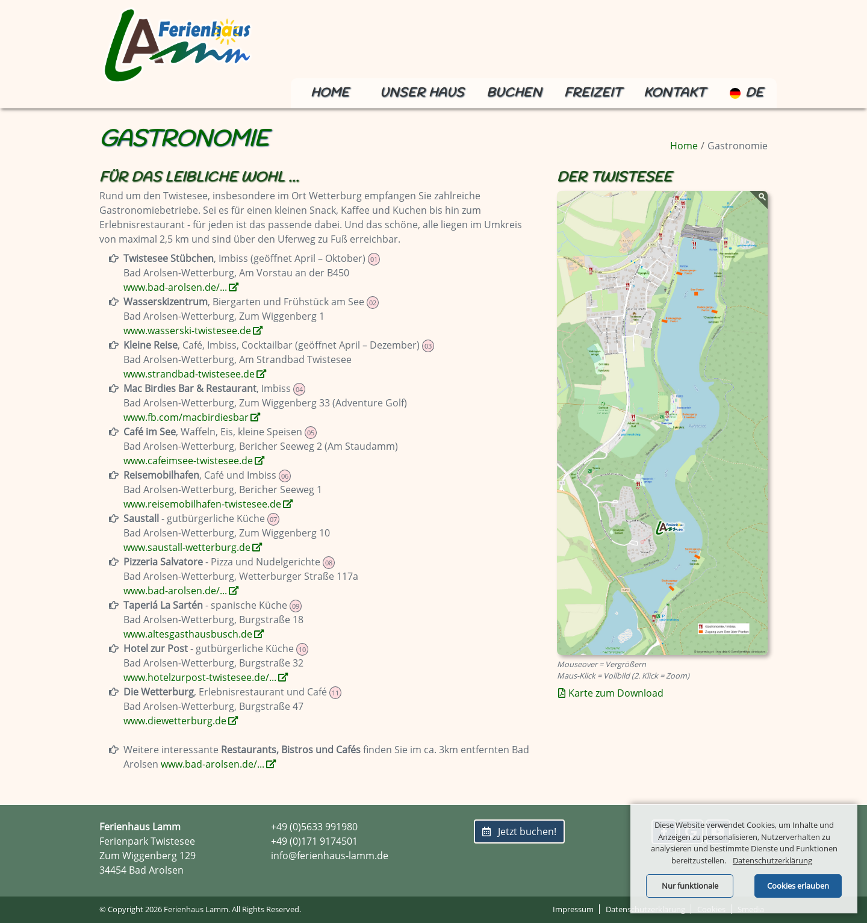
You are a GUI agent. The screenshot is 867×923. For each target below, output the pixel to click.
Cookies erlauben (798, 885)
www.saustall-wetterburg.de (186, 547)
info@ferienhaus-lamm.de (329, 855)
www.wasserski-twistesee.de (187, 330)
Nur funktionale (690, 885)
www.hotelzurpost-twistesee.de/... (199, 677)
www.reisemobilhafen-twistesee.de (202, 504)
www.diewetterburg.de (174, 720)
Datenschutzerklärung (772, 860)
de (746, 93)
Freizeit (593, 93)
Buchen (514, 93)
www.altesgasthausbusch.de (187, 634)
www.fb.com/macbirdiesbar (186, 417)
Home (330, 93)
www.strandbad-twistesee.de (189, 374)
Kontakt (675, 93)
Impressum (573, 909)
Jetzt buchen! (519, 831)
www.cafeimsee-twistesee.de (188, 460)
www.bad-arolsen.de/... (175, 287)
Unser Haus (422, 93)
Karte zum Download (615, 693)
